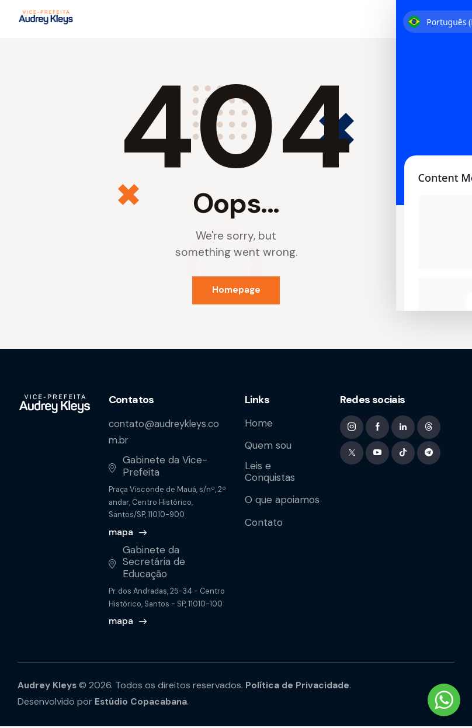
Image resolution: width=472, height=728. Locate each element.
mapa (121, 534)
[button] (446, 19)
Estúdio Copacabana (143, 703)
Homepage (236, 291)
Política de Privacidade (301, 687)
